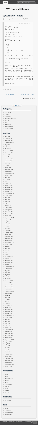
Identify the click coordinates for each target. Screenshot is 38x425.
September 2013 (9, 242)
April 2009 (7, 350)
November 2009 (9, 336)
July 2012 (7, 270)
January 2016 (8, 185)
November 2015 (9, 189)
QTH (6, 122)
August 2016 (8, 175)
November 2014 (9, 214)
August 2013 (8, 244)
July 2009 (7, 344)
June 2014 (7, 224)
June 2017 (7, 163)
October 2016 (8, 171)
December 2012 (9, 260)
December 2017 (9, 159)
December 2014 (9, 212)
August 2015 (8, 195)
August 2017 (8, 161)
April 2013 (7, 252)
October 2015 (8, 191)
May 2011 (7, 299)
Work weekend (9, 128)
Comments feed (9, 412)
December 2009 (9, 333)
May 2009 (7, 348)
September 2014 (9, 218)
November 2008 (9, 360)
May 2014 (7, 226)
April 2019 (7, 147)
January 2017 (8, 167)
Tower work (8, 124)
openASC (7, 120)
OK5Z (6, 382)
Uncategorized (9, 126)
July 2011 (7, 295)
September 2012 (9, 266)
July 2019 (7, 144)
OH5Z (6, 376)
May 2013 (7, 250)
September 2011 (9, 291)
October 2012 (8, 264)
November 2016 (9, 169)
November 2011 (9, 287)
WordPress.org (9, 414)
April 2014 (7, 228)
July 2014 (7, 222)
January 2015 (8, 210)
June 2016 (7, 177)
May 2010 (7, 323)
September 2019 (9, 142)
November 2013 (9, 238)
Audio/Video (8, 112)
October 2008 (8, 362)
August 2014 (8, 220)
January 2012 (8, 283)
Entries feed (8, 410)
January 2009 (8, 356)
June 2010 (7, 321)
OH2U (6, 374)
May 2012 (7, 275)
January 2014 (8, 234)
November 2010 (9, 311)
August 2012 (8, 268)
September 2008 (9, 364)
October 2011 (8, 289)
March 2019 (8, 149)
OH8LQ (7, 380)
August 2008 (8, 366)
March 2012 (8, 279)
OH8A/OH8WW (9, 378)
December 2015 (9, 187)
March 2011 (8, 303)
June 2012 (7, 273)
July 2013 (7, 246)
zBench (33, 421)
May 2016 (7, 179)
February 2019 (9, 151)
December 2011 (9, 285)
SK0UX (7, 386)
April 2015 (7, 203)
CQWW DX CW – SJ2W (28, 94)
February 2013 (9, 256)
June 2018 (7, 155)
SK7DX (7, 392)
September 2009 (9, 340)
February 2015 (9, 207)
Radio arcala (8, 384)
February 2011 (9, 305)
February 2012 (9, 281)
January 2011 (8, 307)
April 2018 (7, 157)
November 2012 (9, 262)
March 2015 (8, 205)
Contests (7, 89)
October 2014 (8, 216)
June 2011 (7, 297)
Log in (6, 408)
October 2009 (8, 338)
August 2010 (8, 317)
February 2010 (9, 329)
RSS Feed (17, 105)
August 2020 (8, 138)
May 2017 (7, 165)
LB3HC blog (8, 400)
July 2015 (7, 197)
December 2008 (9, 358)
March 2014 (8, 230)
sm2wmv (12, 19)
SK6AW (7, 390)
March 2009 (8, 352)
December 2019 (9, 140)
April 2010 (7, 325)
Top (35, 422)
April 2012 (7, 277)
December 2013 (9, 236)
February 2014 (9, 232)
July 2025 (7, 136)
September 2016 (9, 173)
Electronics (8, 116)
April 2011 (7, 301)
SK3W (6, 388)
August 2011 (8, 293)
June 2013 (7, 248)
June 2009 (7, 346)
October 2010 (8, 313)
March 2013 (8, 254)
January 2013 (8, 258)
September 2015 (9, 193)
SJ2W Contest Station (16, 9)
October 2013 (8, 240)
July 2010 (7, 319)
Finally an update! (8, 94)
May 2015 (7, 201)
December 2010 (9, 309)
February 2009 (9, 354)
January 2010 (8, 331)
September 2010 (9, 315)
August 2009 (8, 342)
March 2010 (8, 327)
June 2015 (7, 199)
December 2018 (9, 153)
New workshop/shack (10, 118)
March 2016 (8, 183)
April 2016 (7, 181)
